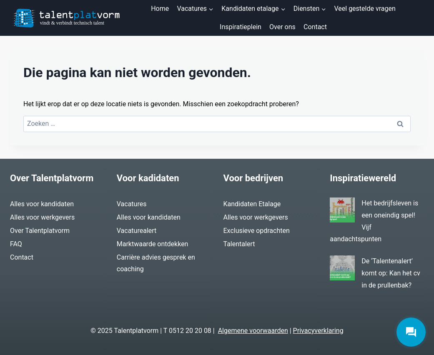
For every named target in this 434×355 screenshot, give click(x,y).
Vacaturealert (137, 231)
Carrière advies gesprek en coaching (156, 263)
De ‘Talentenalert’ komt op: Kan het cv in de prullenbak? (390, 273)
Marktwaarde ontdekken (152, 244)
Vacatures (132, 204)
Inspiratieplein (240, 27)
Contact (315, 27)
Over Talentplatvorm (40, 231)
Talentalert (239, 244)
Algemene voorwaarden (253, 331)
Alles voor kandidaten (42, 204)
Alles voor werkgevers (42, 217)
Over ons (282, 27)
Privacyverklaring (318, 331)
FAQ (16, 244)
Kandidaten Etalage (252, 204)
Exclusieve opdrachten (256, 231)
